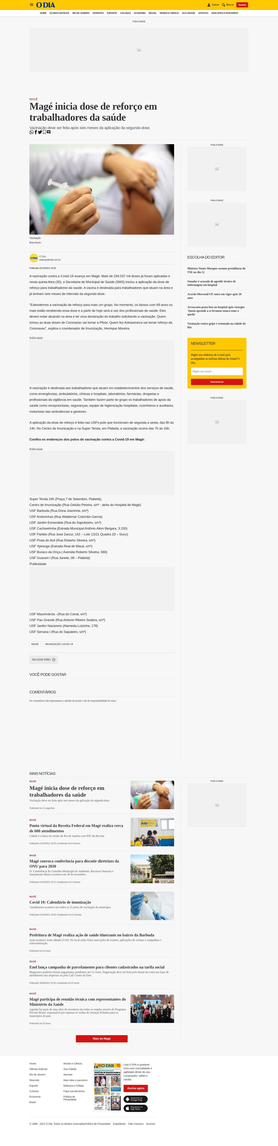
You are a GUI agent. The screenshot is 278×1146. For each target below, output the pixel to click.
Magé (33, 99)
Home (43, 13)
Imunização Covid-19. (59, 644)
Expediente (119, 1123)
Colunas (125, 13)
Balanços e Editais (73, 1085)
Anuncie (150, 1123)
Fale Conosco (135, 1123)
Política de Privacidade (69, 1098)
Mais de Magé (101, 1038)
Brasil (153, 13)
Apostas (203, 13)
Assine (242, 4)
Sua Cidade (188, 13)
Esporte (112, 13)
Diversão (98, 13)
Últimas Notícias (59, 13)
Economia (140, 13)
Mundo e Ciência (169, 13)
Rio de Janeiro (80, 13)
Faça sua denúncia (73, 1091)
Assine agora (135, 1088)
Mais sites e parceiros (225, 13)
